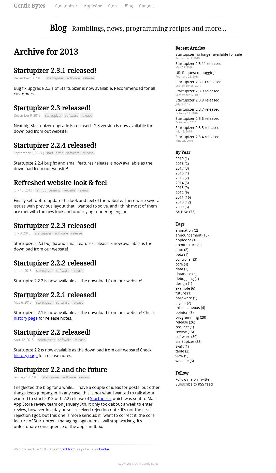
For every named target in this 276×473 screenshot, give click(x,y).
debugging (185, 278)
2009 (180, 206)
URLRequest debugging (195, 72)
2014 (180, 182)
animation (184, 230)
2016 (180, 173)
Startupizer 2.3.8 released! (198, 100)
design (181, 283)
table (180, 351)
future (181, 293)
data (179, 269)
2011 (180, 197)
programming (187, 317)
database (183, 273)
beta (179, 254)
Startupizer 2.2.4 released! (55, 145)
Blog (129, 6)
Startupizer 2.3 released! (52, 108)
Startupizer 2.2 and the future (60, 370)
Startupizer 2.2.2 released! (55, 263)
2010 (180, 202)
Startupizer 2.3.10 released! (199, 81)
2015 (180, 177)
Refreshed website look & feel (60, 183)
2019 (180, 158)
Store (113, 6)
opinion (182, 312)
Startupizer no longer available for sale (209, 54)
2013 (180, 187)
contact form (66, 449)
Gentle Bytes (29, 6)
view (179, 355)
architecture (186, 244)
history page (26, 318)
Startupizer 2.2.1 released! (55, 295)
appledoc (183, 240)
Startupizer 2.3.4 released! (198, 136)
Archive (182, 211)
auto (179, 249)
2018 (180, 163)
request (182, 326)
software (73, 78)
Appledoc (93, 6)
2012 (180, 192)
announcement (48, 190)
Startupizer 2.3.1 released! (55, 71)
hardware (184, 297)
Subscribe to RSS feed (194, 384)
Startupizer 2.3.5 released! (198, 127)
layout (181, 302)
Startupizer (66, 6)
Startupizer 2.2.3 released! (55, 226)
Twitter (104, 449)
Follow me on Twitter (193, 379)
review (83, 190)
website (69, 190)
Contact (146, 6)
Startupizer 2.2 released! (52, 332)
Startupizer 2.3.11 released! (199, 63)
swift (180, 346)
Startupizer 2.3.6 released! (198, 118)
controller (184, 259)
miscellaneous (188, 307)
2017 (180, 168)
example (183, 288)
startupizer (55, 78)
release (88, 78)
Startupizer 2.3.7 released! (198, 109)
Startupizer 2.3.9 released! (198, 90)
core (179, 264)
